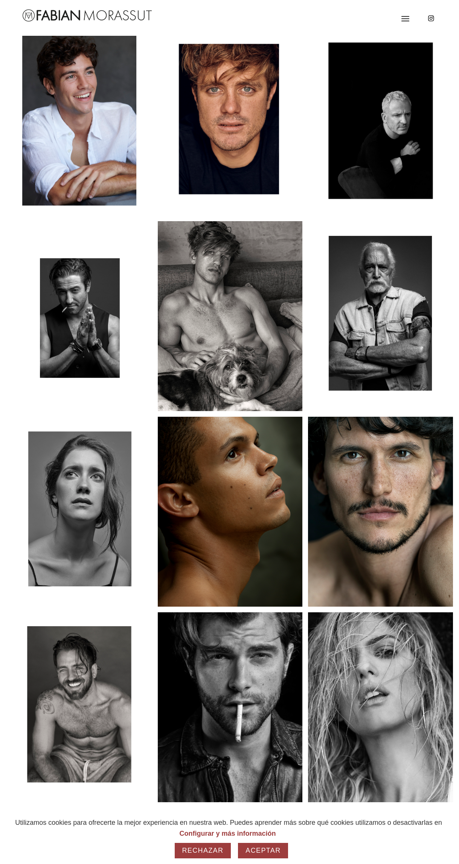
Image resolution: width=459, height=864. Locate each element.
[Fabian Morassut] (87, 15)
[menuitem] (405, 18)
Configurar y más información (227, 833)
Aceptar (263, 850)
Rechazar (203, 850)
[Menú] (405, 18)
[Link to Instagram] (430, 18)
